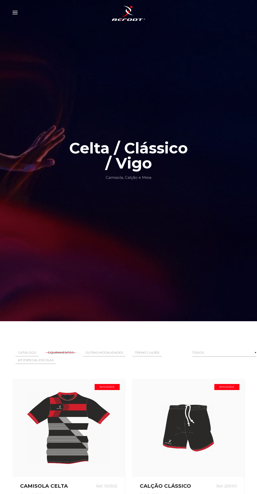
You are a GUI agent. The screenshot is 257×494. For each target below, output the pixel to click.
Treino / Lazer (147, 352)
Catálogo (27, 352)
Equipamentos (61, 352)
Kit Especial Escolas (36, 360)
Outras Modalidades (104, 352)
